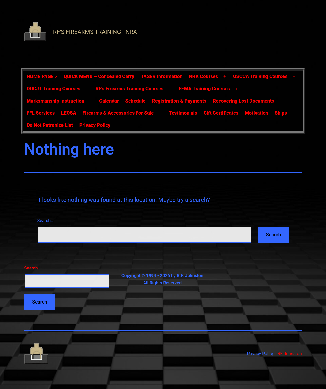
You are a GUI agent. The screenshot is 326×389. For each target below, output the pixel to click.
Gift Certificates (221, 113)
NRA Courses (203, 76)
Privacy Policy (95, 125)
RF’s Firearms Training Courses (129, 88)
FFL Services (41, 113)
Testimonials (183, 113)
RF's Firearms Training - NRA (95, 32)
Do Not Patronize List (50, 125)
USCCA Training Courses (260, 76)
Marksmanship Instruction (55, 101)
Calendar (109, 101)
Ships (281, 113)
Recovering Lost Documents (243, 101)
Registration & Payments (179, 101)
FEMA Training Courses (204, 88)
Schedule (135, 101)
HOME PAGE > (42, 76)
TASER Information (161, 76)
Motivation (256, 113)
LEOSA (68, 113)
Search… (45, 220)
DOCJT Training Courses (53, 88)
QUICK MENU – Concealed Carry (99, 76)
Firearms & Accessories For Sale (118, 113)
